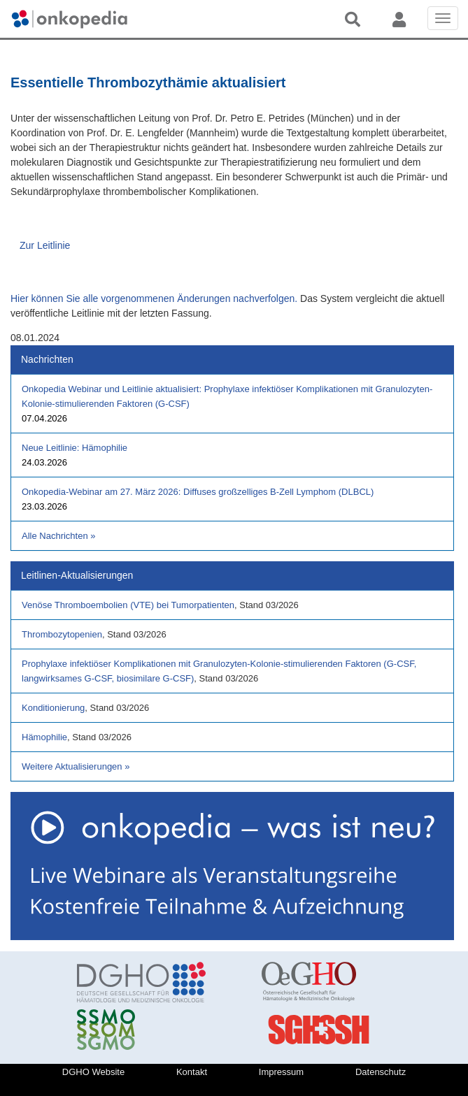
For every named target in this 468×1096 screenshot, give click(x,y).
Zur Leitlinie (45, 245)
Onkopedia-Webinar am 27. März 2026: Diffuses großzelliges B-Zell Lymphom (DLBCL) (198, 491)
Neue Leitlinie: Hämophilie (74, 447)
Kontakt (191, 1072)
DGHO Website (93, 1072)
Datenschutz (380, 1072)
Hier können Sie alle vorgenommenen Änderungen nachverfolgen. (153, 298)
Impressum (281, 1072)
